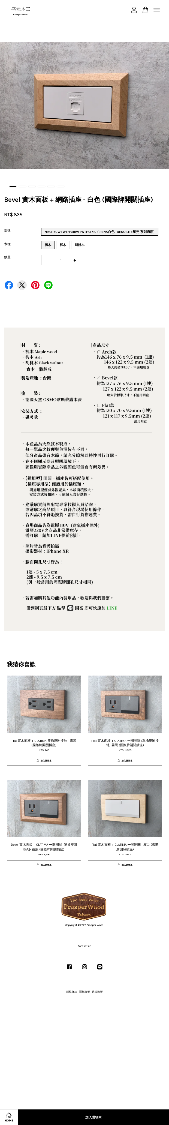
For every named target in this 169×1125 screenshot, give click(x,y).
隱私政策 (84, 992)
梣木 (63, 245)
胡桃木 (79, 245)
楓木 (48, 245)
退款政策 (97, 992)
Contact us (84, 946)
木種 (7, 244)
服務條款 (71, 992)
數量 (7, 257)
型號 (7, 231)
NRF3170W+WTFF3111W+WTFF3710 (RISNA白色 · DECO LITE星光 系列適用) (100, 232)
